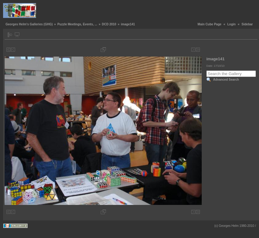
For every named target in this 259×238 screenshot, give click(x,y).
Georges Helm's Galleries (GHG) (29, 24)
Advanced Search (226, 79)
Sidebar (247, 24)
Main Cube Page (209, 24)
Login (231, 24)
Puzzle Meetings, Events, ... (77, 24)
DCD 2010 (109, 24)
